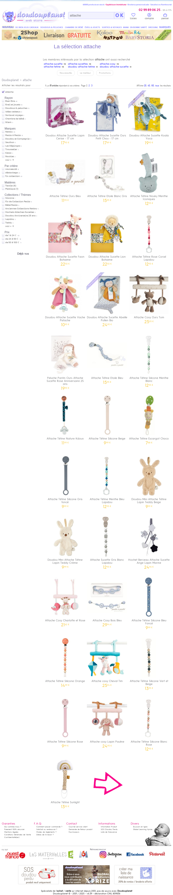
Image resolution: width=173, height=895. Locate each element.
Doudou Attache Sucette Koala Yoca (149, 117)
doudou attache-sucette (114, 66)
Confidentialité (10, 837)
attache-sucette (53, 64)
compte (149, 17)
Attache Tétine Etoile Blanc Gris (107, 176)
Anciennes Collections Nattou (21, 208)
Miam (8, 122)
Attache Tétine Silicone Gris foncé (65, 481)
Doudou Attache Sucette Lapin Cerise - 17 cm (65, 117)
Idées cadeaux (12, 111)
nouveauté (11, 169)
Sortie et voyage (14, 115)
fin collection (12, 176)
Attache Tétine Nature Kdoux (65, 418)
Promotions (105, 73)
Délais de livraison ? (45, 835)
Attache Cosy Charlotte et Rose (65, 600)
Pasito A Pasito (13, 135)
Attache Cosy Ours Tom (149, 297)
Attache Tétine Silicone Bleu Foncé (149, 602)
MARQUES (165, 27)
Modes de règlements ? (46, 832)
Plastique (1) (11, 188)
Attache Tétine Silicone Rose (65, 721)
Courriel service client (78, 827)
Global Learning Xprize (142, 829)
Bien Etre (10, 101)
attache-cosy (107, 64)
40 (149, 85)
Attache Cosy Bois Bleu (107, 600)
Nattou (9, 131)
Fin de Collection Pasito (17, 201)
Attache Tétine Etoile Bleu (107, 358)
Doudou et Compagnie (17, 138)
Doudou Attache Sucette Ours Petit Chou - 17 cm (107, 117)
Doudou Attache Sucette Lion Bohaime (107, 238)
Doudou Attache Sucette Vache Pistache (65, 299)
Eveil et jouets (12, 104)
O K (119, 15)
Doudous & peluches (16, 108)
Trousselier (11, 149)
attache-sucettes (78, 64)
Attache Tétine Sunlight (65, 782)
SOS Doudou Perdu (109, 829)
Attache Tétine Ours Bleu (65, 176)
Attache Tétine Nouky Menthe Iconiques (149, 178)
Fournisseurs (74, 832)
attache (27, 80)
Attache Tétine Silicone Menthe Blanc (149, 360)
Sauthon (9, 142)
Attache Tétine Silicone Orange (65, 661)
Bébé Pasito (11, 205)
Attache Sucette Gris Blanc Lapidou (107, 541)
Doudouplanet (10, 80)
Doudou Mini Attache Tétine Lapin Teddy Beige (149, 481)
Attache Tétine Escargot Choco (149, 418)
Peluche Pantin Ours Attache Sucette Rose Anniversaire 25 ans (65, 361)
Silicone (9, 198)
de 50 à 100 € (13, 242)
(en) (17, 837)
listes (133, 17)
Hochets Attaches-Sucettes (19, 212)
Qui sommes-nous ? (12, 827)
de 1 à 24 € (12, 235)
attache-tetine (52, 66)
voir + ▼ (9, 160)
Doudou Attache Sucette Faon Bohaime (65, 238)
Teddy (8, 222)
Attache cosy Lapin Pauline (107, 721)
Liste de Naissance (109, 832)
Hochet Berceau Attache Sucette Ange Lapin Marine (149, 541)
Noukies (9, 156)
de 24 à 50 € (13, 239)
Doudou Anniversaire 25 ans (20, 215)
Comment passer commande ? (49, 827)
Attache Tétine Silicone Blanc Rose (149, 723)
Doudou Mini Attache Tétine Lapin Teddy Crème (65, 541)
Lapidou (9, 219)
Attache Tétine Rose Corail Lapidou (149, 238)
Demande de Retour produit (80, 829)
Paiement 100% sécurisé (14, 829)
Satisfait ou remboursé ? (46, 829)
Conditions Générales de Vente (17, 835)
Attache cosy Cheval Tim (107, 661)
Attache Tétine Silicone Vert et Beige (149, 663)
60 (152, 85)
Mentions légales (11, 832)
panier (165, 17)
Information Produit (109, 827)
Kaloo (8, 153)
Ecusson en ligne (140, 827)
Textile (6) (10, 185)
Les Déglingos (12, 145)
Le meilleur (85, 73)
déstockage (11, 172)
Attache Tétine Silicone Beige (107, 418)
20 (145, 85)
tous (157, 85)
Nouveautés (66, 73)
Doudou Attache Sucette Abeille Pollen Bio (107, 299)
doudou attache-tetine (81, 66)
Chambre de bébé (14, 118)
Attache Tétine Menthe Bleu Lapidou (107, 481)
